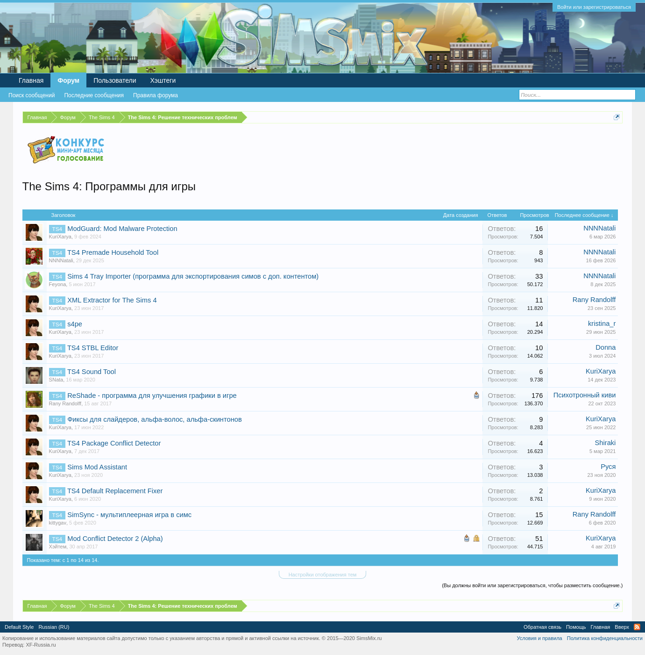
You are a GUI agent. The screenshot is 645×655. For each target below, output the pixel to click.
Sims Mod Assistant (97, 467)
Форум (68, 80)
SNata (56, 379)
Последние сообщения (94, 95)
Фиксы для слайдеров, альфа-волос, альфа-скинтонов (154, 419)
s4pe (74, 324)
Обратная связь (542, 627)
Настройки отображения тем (323, 574)
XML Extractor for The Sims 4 (111, 300)
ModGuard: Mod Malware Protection (122, 228)
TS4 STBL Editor (92, 348)
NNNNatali (599, 228)
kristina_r (602, 323)
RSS (637, 627)
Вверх (622, 627)
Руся (608, 466)
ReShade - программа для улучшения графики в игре (152, 395)
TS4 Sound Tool (91, 371)
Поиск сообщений (31, 95)
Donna (605, 347)
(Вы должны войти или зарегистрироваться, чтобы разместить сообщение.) (532, 585)
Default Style (19, 627)
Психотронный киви (584, 395)
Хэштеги (163, 80)
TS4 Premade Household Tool (112, 252)
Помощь (576, 627)
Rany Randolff (594, 299)
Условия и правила (539, 638)
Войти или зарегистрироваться (594, 7)
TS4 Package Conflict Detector (114, 443)
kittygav (57, 522)
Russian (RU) (53, 627)
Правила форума (155, 95)
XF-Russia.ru (41, 645)
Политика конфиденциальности (605, 638)
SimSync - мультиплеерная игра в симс (129, 514)
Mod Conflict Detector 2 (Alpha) (115, 538)
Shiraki (605, 442)
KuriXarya (60, 236)
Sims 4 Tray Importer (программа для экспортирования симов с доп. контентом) (193, 276)
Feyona (57, 284)
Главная (31, 80)
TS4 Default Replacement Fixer (115, 491)
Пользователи (114, 80)
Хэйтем (58, 546)
